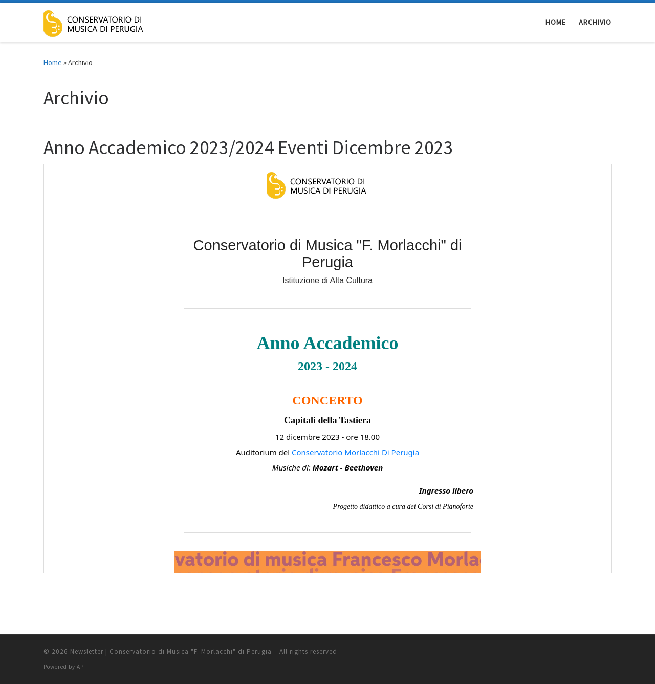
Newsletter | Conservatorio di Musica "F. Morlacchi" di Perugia (171, 651)
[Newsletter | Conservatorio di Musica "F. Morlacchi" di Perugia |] (104, 21)
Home (52, 62)
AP (80, 666)
